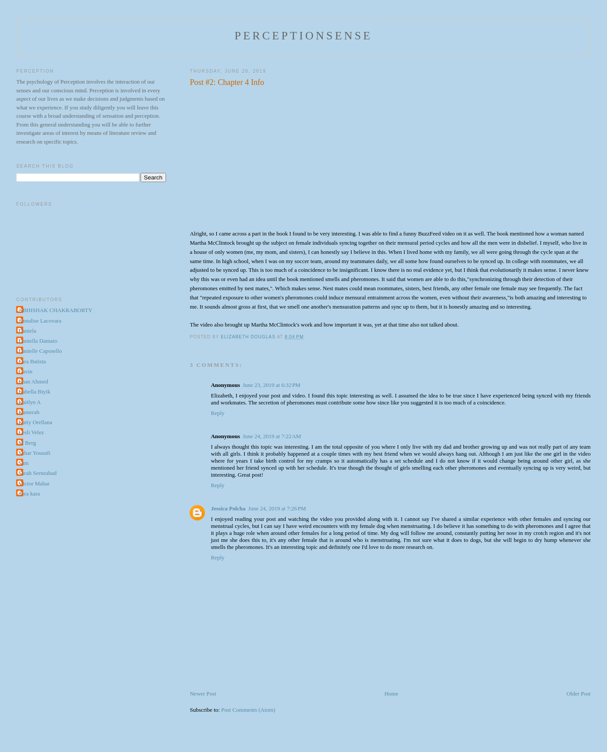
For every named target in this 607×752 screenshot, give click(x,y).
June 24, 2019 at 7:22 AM (272, 436)
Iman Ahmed (33, 381)
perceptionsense (304, 35)
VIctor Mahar (33, 483)
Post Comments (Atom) (248, 709)
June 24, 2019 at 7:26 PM (277, 508)
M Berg (27, 442)
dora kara (29, 493)
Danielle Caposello (40, 351)
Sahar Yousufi (34, 453)
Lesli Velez (31, 432)
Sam (23, 463)
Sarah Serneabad (37, 473)
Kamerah (28, 412)
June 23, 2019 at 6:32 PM (271, 385)
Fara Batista (32, 361)
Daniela (27, 330)
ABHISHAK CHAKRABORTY (55, 310)
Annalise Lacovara (39, 320)
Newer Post (203, 693)
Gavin (25, 371)
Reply (217, 413)
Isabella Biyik (34, 391)
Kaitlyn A (29, 402)
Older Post (578, 693)
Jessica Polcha (228, 508)
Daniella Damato (37, 340)
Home (392, 693)
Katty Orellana (35, 422)
